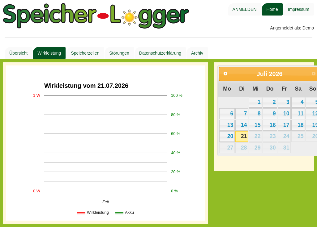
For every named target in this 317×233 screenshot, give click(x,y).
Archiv (197, 53)
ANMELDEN (245, 9)
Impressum (298, 9)
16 (273, 125)
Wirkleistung (49, 53)
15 (258, 125)
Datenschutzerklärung (160, 53)
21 (244, 136)
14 (244, 125)
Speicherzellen (85, 53)
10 (286, 113)
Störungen (119, 53)
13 (230, 125)
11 (301, 113)
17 (286, 125)
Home (272, 9)
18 (301, 125)
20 (230, 136)
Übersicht (18, 53)
